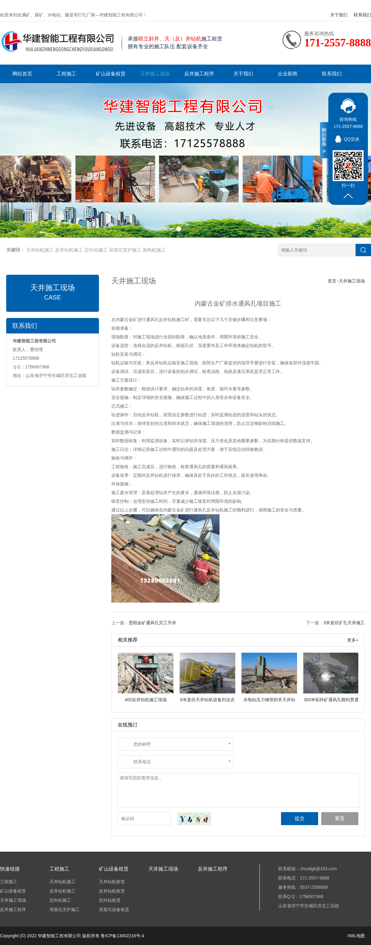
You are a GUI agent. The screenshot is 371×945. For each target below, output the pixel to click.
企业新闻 (287, 73)
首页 (332, 280)
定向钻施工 (96, 249)
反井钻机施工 (69, 249)
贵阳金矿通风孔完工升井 (152, 622)
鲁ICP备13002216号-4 (122, 935)
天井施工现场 (155, 73)
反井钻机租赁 (112, 890)
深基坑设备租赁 (114, 909)
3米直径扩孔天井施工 (344, 622)
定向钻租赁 (110, 900)
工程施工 (66, 73)
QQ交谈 (351, 139)
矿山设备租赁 (111, 73)
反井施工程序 (199, 73)
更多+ (352, 640)
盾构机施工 (154, 249)
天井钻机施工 (40, 249)
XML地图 (356, 935)
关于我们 (339, 14)
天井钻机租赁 (112, 881)
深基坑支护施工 (125, 249)
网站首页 (22, 73)
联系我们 (362, 14)
